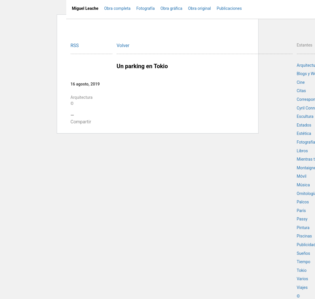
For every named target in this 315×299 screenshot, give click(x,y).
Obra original (199, 8)
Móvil (302, 176)
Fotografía (145, 8)
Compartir (81, 122)
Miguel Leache (85, 8)
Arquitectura (82, 97)
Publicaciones (229, 8)
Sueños (303, 253)
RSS (75, 45)
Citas (301, 90)
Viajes (302, 287)
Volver (123, 45)
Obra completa (117, 8)
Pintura (303, 227)
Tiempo (303, 261)
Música (303, 185)
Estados (304, 125)
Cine (301, 82)
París (301, 210)
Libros (302, 150)
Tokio (302, 270)
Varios (302, 278)
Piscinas (304, 236)
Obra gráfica (171, 8)
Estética (304, 133)
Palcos (303, 202)
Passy (302, 219)
